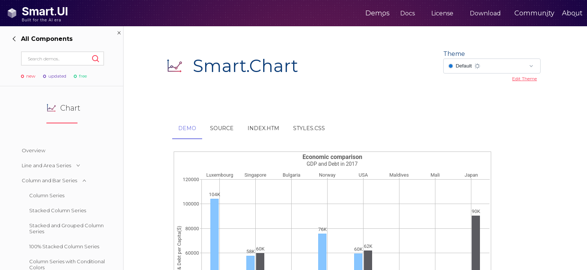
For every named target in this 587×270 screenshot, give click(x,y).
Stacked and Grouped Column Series (66, 228)
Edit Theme (524, 78)
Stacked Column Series (57, 210)
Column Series (46, 195)
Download (454, 13)
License (411, 13)
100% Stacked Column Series (64, 246)
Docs (376, 13)
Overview (33, 150)
